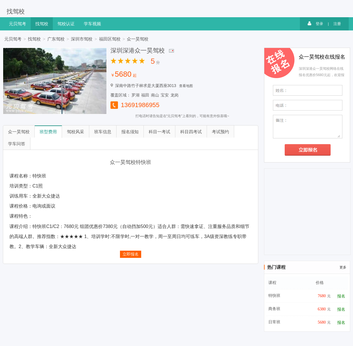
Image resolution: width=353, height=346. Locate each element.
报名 (341, 296)
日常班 (274, 322)
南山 (155, 95)
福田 (145, 95)
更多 (343, 267)
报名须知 (130, 131)
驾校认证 (66, 23)
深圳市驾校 (81, 38)
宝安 (165, 95)
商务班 (274, 309)
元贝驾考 (17, 23)
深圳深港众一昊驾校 (137, 50)
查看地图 (186, 86)
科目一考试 (159, 131)
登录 (315, 23)
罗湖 (135, 95)
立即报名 (131, 254)
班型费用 (48, 131)
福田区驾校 (110, 38)
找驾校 (16, 11)
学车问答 (16, 143)
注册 (337, 24)
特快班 (274, 295)
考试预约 (220, 131)
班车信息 (102, 131)
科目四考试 (191, 131)
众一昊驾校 (137, 38)
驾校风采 (75, 131)
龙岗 (174, 95)
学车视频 (92, 23)
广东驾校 (56, 38)
